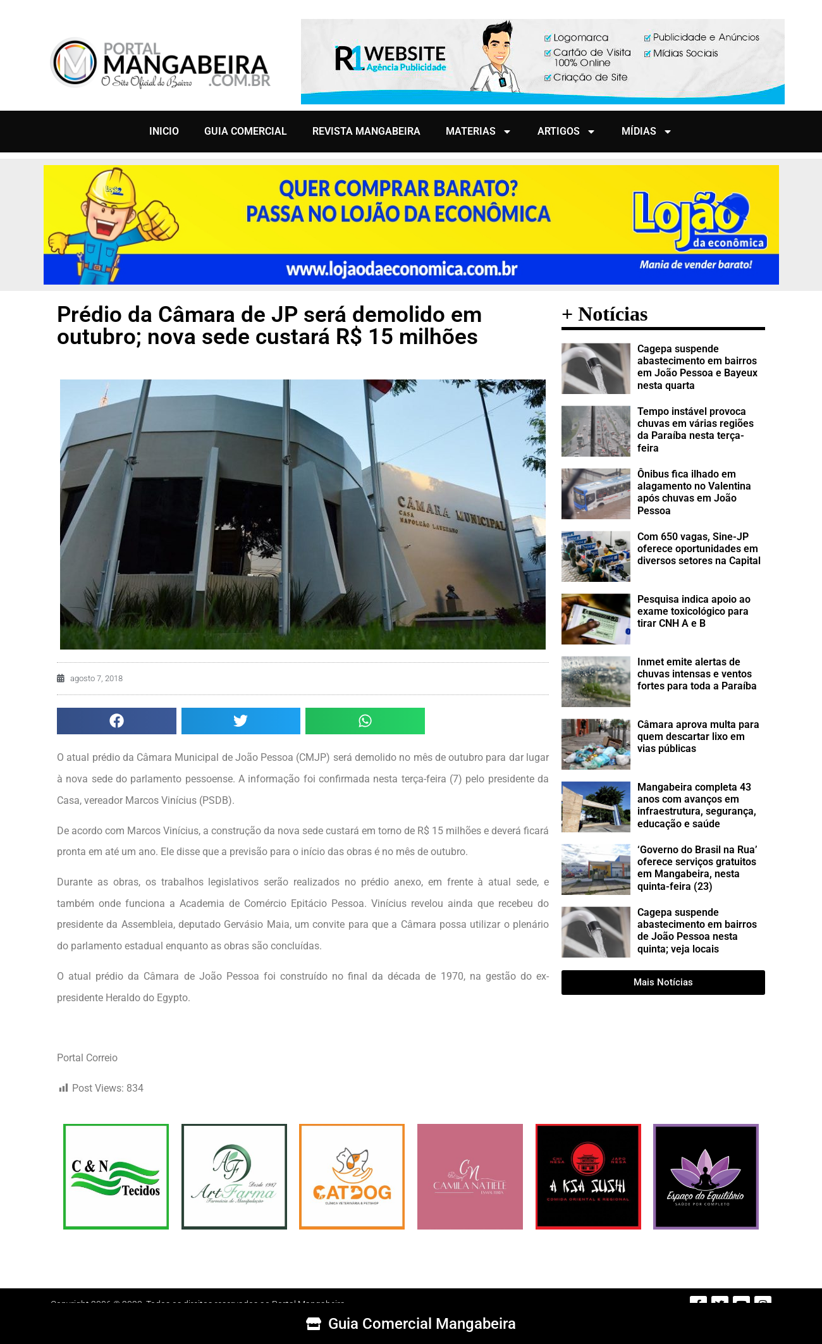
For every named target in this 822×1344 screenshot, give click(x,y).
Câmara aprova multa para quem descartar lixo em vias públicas (698, 736)
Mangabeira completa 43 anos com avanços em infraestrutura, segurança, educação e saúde (696, 805)
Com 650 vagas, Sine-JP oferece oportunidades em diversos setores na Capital (699, 549)
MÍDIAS (647, 131)
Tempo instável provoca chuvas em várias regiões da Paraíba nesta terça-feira (695, 429)
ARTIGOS (566, 131)
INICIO (164, 131)
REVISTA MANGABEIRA (366, 131)
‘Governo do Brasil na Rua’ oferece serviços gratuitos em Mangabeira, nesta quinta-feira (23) (697, 868)
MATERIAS (479, 131)
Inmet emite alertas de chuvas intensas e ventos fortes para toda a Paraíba (697, 674)
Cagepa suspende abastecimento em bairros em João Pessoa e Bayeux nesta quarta (697, 367)
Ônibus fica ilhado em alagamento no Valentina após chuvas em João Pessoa (694, 492)
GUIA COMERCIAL (245, 131)
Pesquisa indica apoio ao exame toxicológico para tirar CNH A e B (694, 611)
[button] (116, 721)
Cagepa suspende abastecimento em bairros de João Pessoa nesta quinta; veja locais (697, 930)
